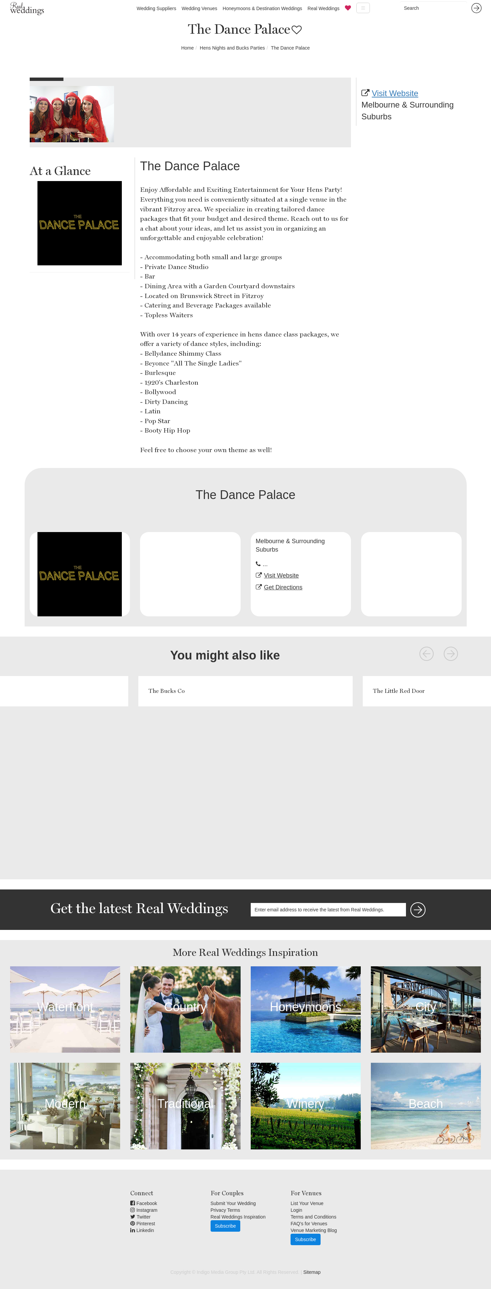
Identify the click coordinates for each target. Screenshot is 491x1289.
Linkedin (142, 1230)
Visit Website (395, 93)
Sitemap (312, 1272)
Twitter (140, 1217)
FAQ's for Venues (309, 1223)
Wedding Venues (199, 8)
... (265, 564)
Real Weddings (323, 8)
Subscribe (225, 1226)
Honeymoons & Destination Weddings (262, 8)
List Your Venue (307, 1203)
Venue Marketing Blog (314, 1230)
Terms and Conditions (313, 1217)
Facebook (143, 1203)
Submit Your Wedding (233, 1203)
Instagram (143, 1210)
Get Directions (283, 587)
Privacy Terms (225, 1210)
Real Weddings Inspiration (238, 1217)
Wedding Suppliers (156, 8)
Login (296, 1210)
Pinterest (142, 1223)
